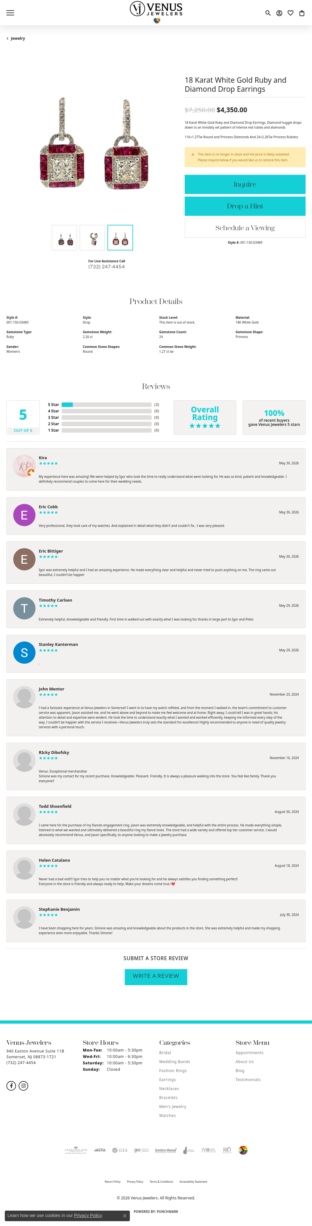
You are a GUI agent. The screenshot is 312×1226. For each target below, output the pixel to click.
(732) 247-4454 (107, 267)
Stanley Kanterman (58, 644)
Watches (167, 1115)
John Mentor (51, 689)
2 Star (53, 424)
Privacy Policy (135, 1181)
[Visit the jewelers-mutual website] (166, 1150)
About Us (245, 1061)
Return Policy (113, 1181)
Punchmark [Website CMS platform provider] (167, 1211)
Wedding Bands (174, 1061)
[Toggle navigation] (10, 13)
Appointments (250, 1052)
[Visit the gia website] (120, 1150)
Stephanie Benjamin (59, 909)
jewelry (18, 38)
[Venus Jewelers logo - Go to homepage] (156, 13)
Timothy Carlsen (55, 600)
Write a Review (156, 976)
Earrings (167, 1079)
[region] (92, 136)
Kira (43, 458)
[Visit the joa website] (189, 1150)
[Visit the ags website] (76, 1150)
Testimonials (248, 1079)
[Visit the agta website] (99, 1150)
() (156, 404)
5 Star (53, 404)
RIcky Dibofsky (54, 752)
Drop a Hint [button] (245, 206)
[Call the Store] (21, 1062)
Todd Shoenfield (55, 806)
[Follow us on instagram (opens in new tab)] (23, 1086)
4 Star (53, 411)
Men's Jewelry (173, 1106)
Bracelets (168, 1097)
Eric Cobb (48, 507)
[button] (268, 12)
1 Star (53, 430)
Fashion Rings (173, 1070)
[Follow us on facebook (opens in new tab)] (11, 1086)
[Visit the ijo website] (141, 1150)
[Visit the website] (243, 1150)
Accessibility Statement (193, 1181)
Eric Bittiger (51, 551)
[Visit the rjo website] (227, 1150)
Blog (240, 1070)
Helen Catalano (54, 860)
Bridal (165, 1052)
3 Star (53, 417)
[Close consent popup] (125, 1216)
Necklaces (169, 1088)
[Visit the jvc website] (208, 1150)
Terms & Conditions (161, 1181)
